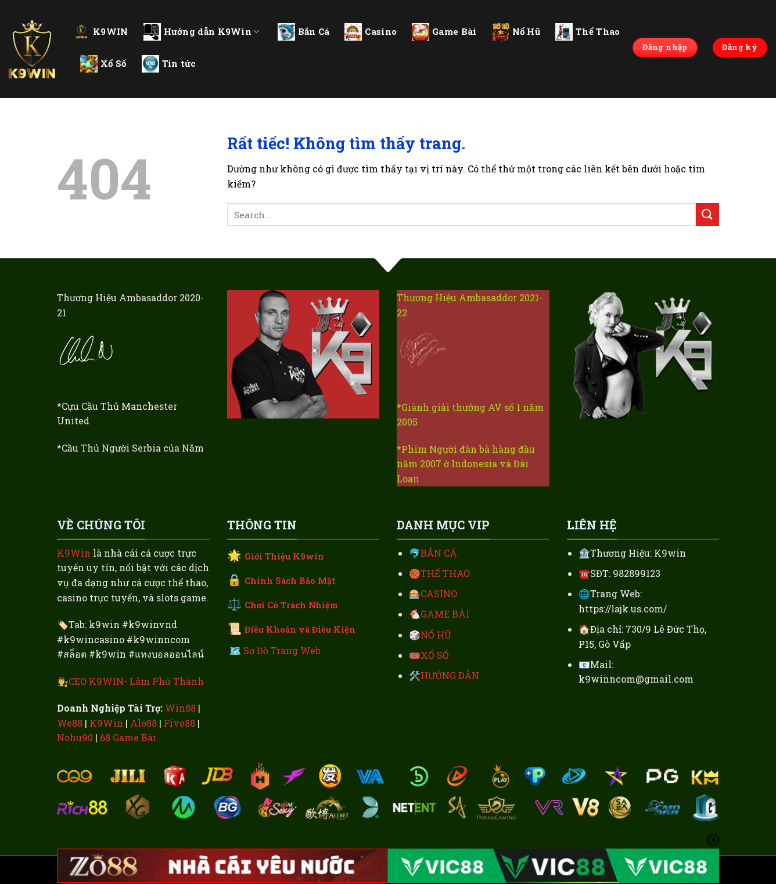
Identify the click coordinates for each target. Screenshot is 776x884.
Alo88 (143, 723)
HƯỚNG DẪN (450, 675)
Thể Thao (587, 32)
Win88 (180, 708)
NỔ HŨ (436, 635)
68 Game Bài (128, 737)
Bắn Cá (304, 32)
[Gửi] (707, 214)
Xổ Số (103, 64)
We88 (69, 723)
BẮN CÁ (439, 553)
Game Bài (444, 32)
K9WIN (100, 31)
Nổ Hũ (516, 32)
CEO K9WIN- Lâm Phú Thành (136, 681)
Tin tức (169, 64)
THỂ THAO (445, 573)
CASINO (439, 593)
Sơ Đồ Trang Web (282, 650)
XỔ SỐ (435, 655)
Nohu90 (75, 737)
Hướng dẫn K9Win (201, 32)
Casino (370, 32)
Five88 (179, 723)
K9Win (74, 553)
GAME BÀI (445, 614)
